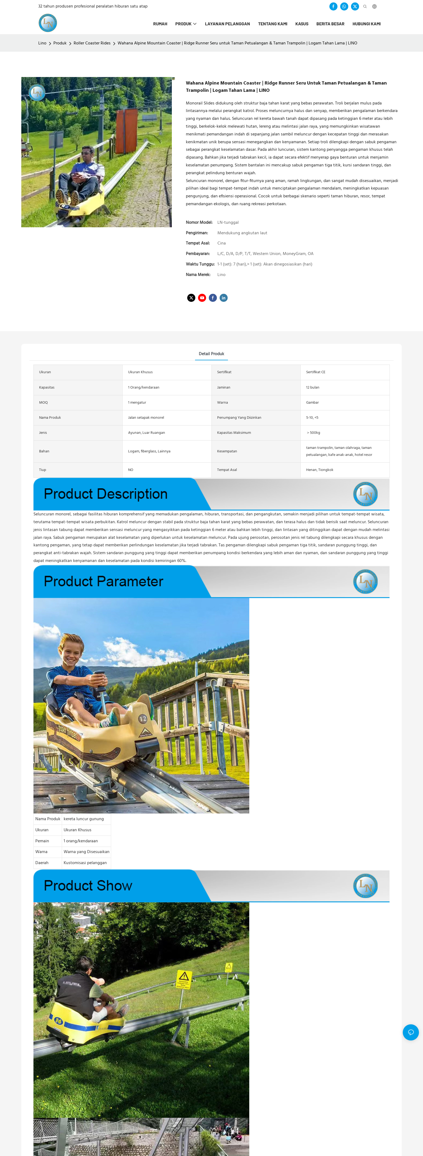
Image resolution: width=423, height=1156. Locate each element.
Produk (60, 43)
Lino (42, 43)
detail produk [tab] (211, 354)
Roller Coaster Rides (92, 43)
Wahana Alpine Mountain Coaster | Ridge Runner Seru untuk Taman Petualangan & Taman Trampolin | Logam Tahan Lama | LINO (237, 43)
